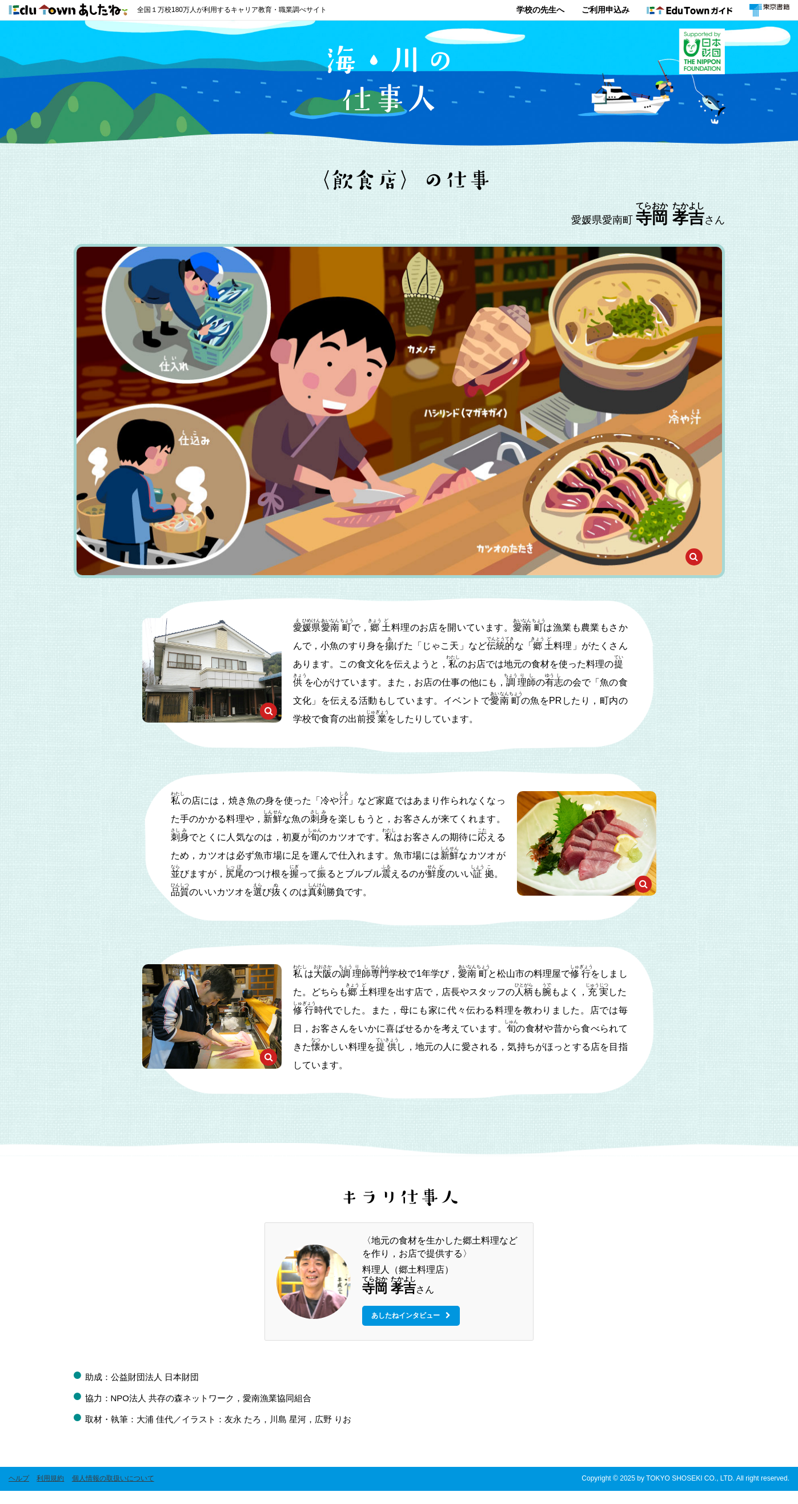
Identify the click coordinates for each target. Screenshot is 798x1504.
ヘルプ (19, 1491)
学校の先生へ (540, 9)
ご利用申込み (605, 9)
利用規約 (50, 1491)
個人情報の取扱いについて (113, 1491)
